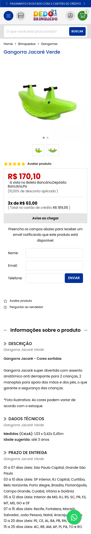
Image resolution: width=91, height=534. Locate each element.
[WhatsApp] (74, 517)
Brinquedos (26, 44)
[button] (6, 4)
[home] (45, 16)
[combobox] (45, 31)
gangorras (49, 44)
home (8, 44)
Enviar (74, 278)
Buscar (77, 31)
